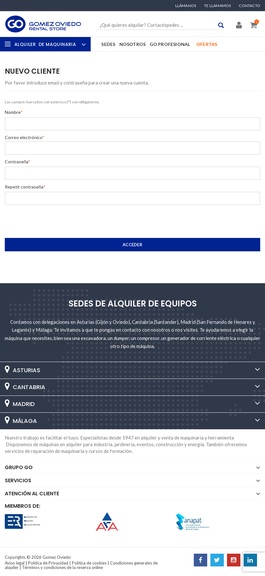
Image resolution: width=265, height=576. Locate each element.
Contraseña (16, 161)
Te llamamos (217, 6)
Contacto (249, 6)
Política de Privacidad (48, 562)
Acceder (132, 244)
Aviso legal (15, 562)
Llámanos (185, 6)
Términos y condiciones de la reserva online (62, 567)
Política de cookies (89, 562)
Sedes (108, 44)
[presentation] (43, 222)
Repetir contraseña (24, 187)
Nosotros (132, 44)
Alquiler (49, 44)
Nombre (12, 112)
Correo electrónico (23, 137)
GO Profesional (170, 44)
